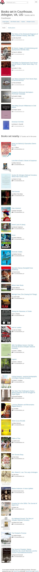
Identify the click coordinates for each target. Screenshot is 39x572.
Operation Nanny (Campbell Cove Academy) (22, 268)
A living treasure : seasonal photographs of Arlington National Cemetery (24, 377)
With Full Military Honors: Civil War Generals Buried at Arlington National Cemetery (23, 346)
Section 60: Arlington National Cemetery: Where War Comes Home (24, 175)
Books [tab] (3, 27)
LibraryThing (16, 571)
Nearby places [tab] (11, 27)
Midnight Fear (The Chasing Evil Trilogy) (24, 294)
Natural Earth (29, 571)
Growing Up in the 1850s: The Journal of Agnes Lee (24, 504)
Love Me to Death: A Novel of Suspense (24, 160)
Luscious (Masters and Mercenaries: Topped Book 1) (23, 405)
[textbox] (17, 2)
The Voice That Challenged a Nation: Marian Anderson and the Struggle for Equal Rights (23, 392)
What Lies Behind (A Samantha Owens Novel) (24, 144)
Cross (13, 235)
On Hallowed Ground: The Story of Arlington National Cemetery (22, 519)
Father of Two (16, 438)
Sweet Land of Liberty (18, 224)
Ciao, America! (16, 208)
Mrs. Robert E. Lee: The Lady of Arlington (25, 472)
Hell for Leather (16, 327)
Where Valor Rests (17, 285)
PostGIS (36, 571)
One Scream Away (17, 454)
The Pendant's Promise (19, 533)
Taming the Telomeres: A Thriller (22, 311)
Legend (14, 359)
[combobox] (17, 2)
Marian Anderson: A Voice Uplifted (22, 488)
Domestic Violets (17, 252)
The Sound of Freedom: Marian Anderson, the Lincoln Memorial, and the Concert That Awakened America (24, 551)
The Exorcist (16, 191)
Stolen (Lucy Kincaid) (18, 421)
